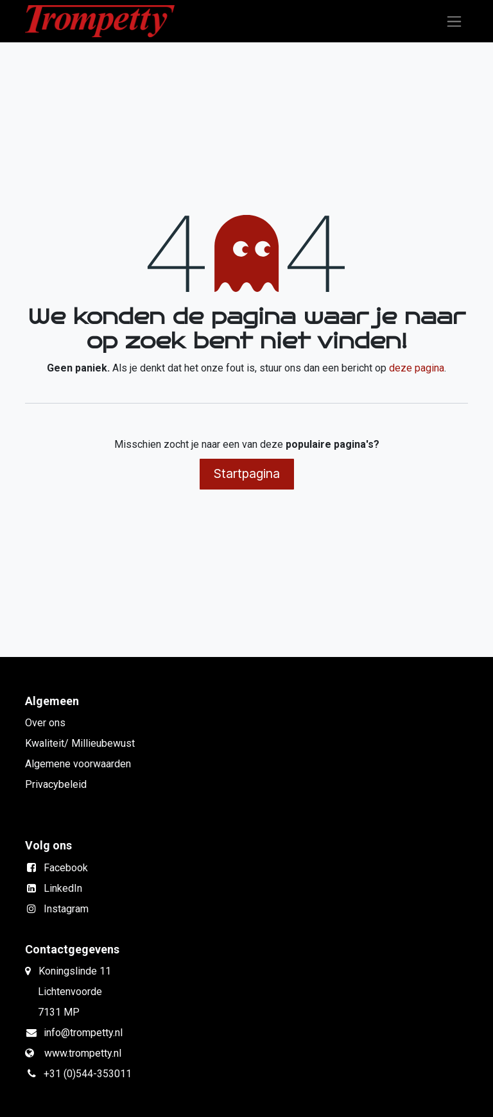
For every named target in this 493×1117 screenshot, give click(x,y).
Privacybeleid (56, 784)
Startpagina (247, 473)
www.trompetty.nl (82, 1053)
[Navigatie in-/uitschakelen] (454, 21)
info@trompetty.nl (83, 1033)
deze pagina (416, 368)
